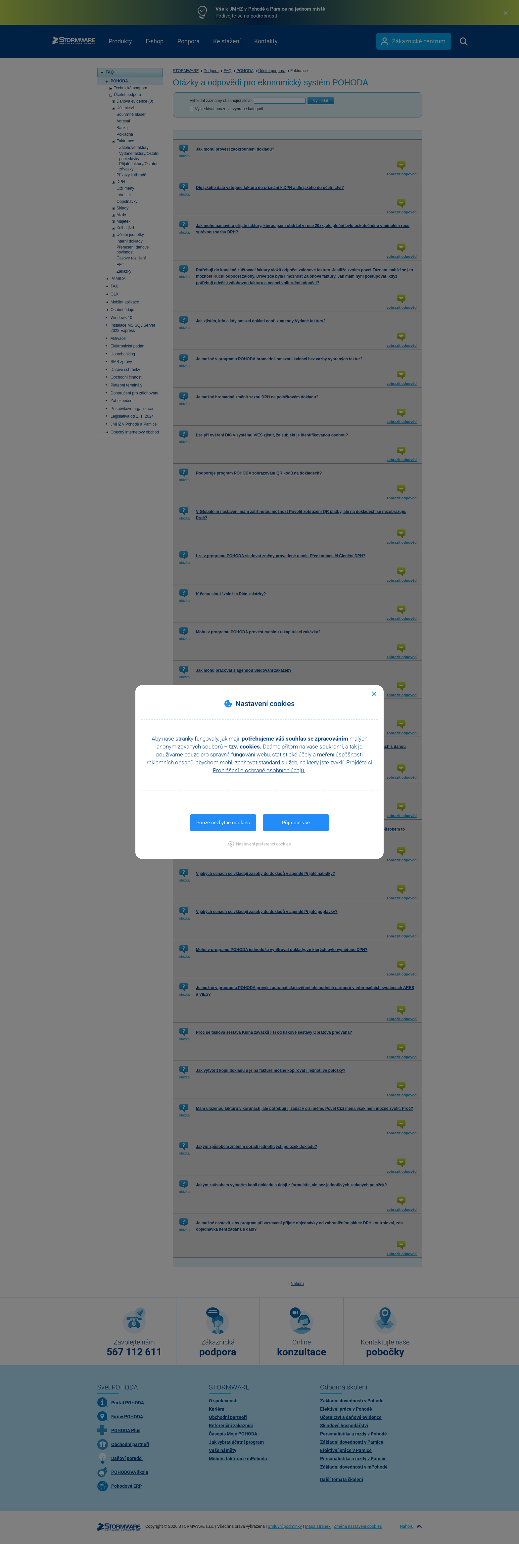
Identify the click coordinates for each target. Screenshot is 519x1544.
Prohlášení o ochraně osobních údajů (259, 770)
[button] (259, 843)
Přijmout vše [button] (296, 823)
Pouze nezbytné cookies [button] (223, 823)
